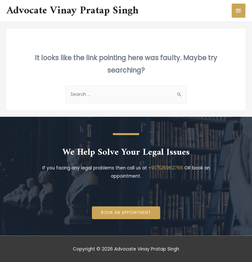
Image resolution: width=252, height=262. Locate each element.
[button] (126, 212)
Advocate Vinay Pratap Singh (72, 11)
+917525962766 (165, 168)
